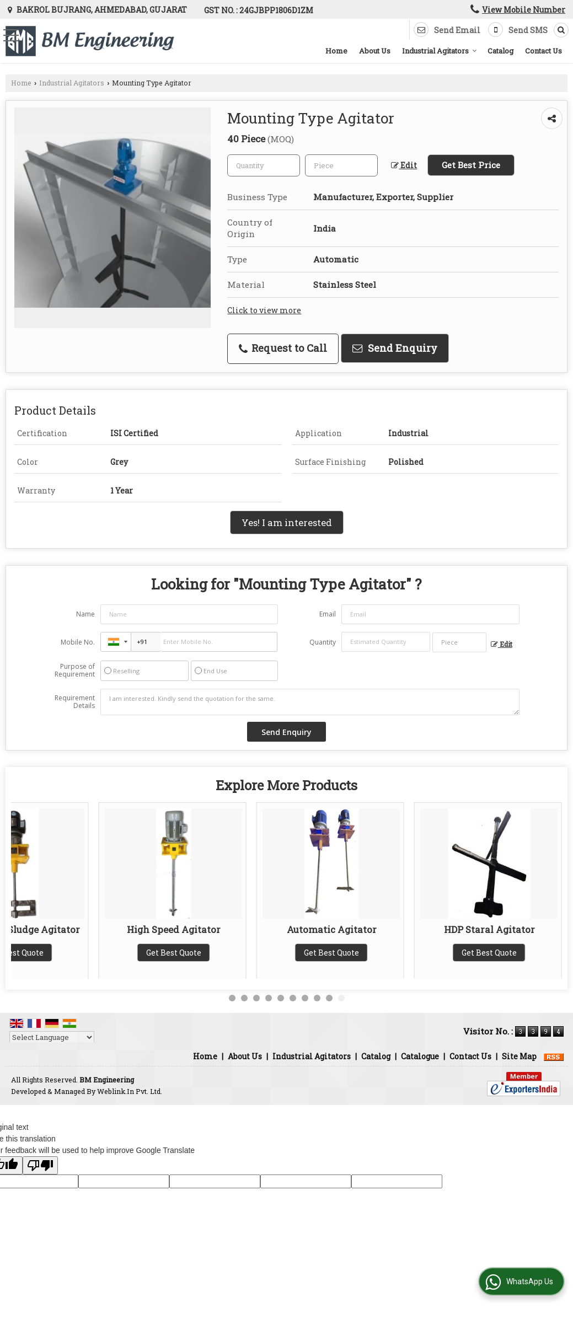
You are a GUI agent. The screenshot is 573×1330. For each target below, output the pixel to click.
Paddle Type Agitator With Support (244, 935)
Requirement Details (75, 702)
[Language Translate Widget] (51, 1037)
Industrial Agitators (439, 51)
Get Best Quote (86, 952)
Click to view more (264, 310)
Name (85, 614)
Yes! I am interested (287, 522)
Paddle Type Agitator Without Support (401, 935)
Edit (404, 165)
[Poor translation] (40, 1165)
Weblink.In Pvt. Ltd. (129, 1091)
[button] (523, 9)
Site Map (519, 1056)
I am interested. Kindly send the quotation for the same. (310, 702)
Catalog (500, 51)
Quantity (322, 642)
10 (341, 998)
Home (336, 51)
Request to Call (283, 348)
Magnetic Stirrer (86, 929)
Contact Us (543, 51)
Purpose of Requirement (75, 670)
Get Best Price (471, 164)
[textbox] (341, 165)
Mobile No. (78, 642)
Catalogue (420, 1056)
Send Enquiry (394, 348)
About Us (374, 51)
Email (327, 614)
